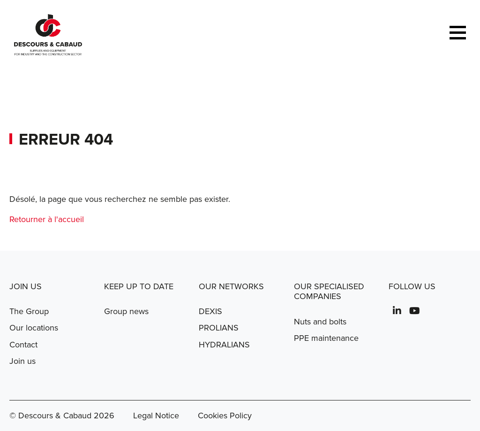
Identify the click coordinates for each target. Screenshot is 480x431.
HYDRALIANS (224, 344)
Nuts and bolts (320, 321)
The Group (29, 311)
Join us (22, 361)
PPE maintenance (326, 338)
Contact (23, 344)
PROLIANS (219, 328)
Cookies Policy (225, 415)
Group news (126, 311)
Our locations (33, 328)
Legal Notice (156, 415)
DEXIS (210, 311)
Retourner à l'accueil (46, 219)
